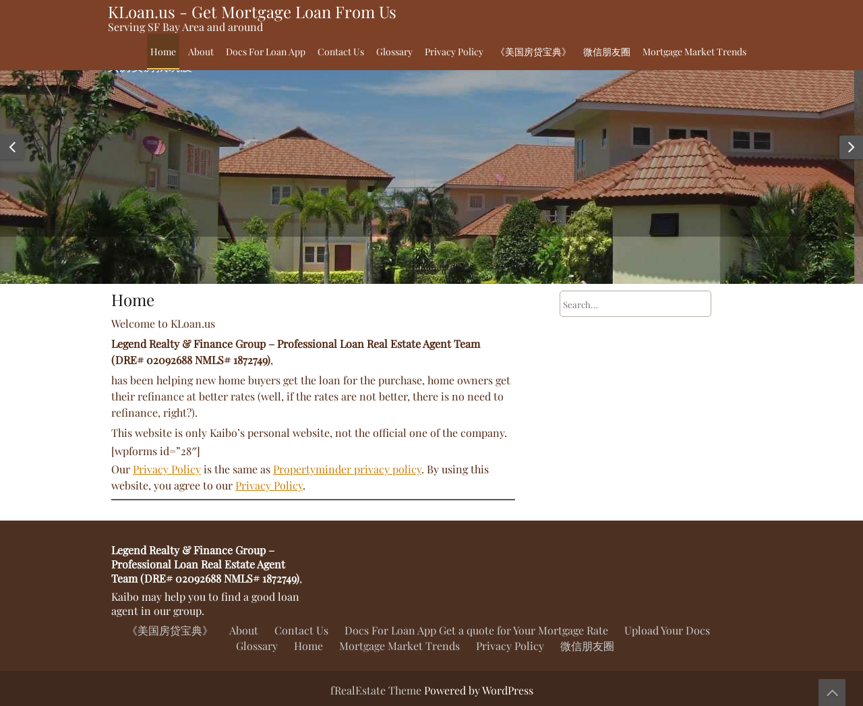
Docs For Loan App (265, 51)
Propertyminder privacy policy (347, 469)
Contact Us (341, 51)
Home (163, 51)
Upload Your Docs (667, 630)
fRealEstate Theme (377, 690)
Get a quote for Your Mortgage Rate (523, 630)
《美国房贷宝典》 (533, 51)
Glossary (394, 51)
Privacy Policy (454, 51)
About (201, 51)
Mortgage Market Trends (694, 51)
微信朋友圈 (606, 51)
